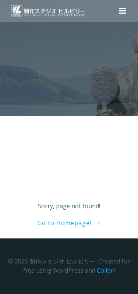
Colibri (106, 270)
